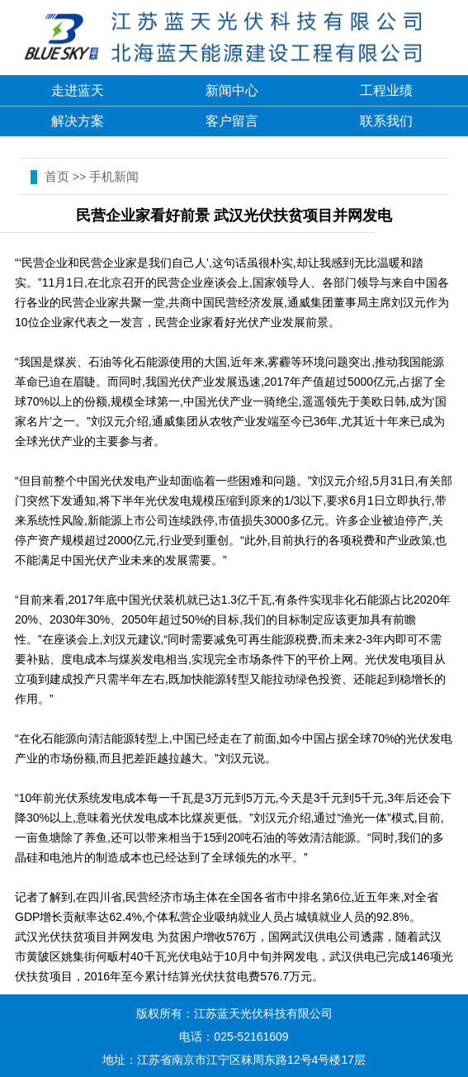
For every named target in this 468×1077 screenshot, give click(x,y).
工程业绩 (386, 90)
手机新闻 (114, 176)
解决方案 (77, 121)
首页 (57, 176)
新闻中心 (232, 90)
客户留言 (232, 121)
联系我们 (386, 121)
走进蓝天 (77, 90)
